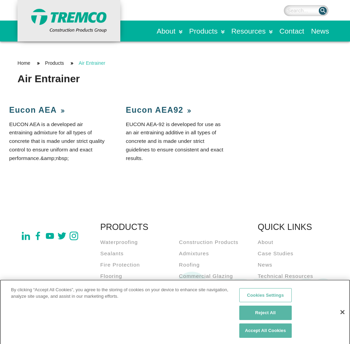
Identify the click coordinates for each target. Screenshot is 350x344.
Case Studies (275, 253)
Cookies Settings (265, 297)
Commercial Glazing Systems (206, 280)
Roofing (189, 265)
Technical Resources (285, 276)
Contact (291, 31)
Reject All (265, 315)
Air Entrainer (92, 63)
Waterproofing (119, 242)
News (320, 31)
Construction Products (209, 242)
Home (23, 63)
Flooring (111, 276)
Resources (248, 31)
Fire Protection (120, 265)
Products (203, 31)
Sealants (111, 253)
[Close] (342, 314)
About (166, 31)
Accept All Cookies (265, 333)
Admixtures (194, 253)
